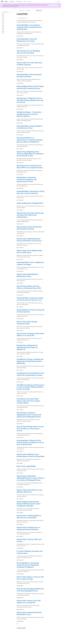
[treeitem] (8, 14)
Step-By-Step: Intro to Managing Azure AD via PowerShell (28, 52)
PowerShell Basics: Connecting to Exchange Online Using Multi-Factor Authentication (29, 27)
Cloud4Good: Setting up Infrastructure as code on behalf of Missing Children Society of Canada (30, 387)
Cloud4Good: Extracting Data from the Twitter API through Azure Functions (30, 374)
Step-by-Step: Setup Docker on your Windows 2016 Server (30, 491)
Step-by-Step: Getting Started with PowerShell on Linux (29, 613)
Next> (18, 623)
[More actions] (43, 10)
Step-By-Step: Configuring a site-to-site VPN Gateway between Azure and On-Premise (30, 100)
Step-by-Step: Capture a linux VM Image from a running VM (28, 601)
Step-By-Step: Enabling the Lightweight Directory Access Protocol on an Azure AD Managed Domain (30, 478)
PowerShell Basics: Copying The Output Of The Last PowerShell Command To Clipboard (28, 565)
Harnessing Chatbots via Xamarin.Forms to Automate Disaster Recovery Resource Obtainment (30, 140)
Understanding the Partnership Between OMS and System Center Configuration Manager (29, 504)
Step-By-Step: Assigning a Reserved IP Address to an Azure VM (30, 334)
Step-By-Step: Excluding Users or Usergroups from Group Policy (28, 528)
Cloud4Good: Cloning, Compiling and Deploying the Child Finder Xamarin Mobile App (30, 361)
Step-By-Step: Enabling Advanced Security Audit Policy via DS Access (29, 240)
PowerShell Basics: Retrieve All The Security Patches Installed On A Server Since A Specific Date (30, 442)
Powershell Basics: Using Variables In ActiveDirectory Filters (29, 127)
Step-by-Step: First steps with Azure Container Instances (29, 64)
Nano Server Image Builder (26, 466)
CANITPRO (28, 10)
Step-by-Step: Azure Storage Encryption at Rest (27, 323)
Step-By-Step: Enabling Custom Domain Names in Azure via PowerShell (30, 455)
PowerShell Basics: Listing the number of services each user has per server (30, 299)
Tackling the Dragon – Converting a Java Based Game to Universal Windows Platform (29, 114)
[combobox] (7, 12)
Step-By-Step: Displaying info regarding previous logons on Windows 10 (27, 347)
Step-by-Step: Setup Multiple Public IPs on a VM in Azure (29, 251)
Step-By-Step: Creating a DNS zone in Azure (29, 540)
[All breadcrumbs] (18, 10)
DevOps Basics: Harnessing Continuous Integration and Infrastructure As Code (26, 179)
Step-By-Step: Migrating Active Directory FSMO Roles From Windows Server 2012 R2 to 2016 (30, 154)
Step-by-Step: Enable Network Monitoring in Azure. (27, 275)
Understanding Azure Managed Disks (30, 203)
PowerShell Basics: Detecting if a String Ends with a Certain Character (30, 192)
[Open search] (56, 2)
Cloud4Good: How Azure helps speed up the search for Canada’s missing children (28, 401)
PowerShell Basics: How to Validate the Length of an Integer (30, 263)
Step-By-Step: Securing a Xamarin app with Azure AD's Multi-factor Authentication (30, 215)
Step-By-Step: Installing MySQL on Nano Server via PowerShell (29, 516)
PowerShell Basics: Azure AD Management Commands (27, 40)
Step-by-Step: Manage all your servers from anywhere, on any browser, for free (30, 428)
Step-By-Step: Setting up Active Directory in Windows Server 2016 (29, 287)
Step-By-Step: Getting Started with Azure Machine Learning (29, 228)
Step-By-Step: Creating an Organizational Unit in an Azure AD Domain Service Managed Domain (29, 415)
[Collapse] (14, 10)
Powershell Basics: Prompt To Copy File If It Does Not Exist (30, 311)
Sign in (58, 1)
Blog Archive (22, 10)
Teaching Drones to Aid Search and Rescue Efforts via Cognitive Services (30, 166)
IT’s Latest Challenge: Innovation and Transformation (30, 552)
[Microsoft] (2, 1)
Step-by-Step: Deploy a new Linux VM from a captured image (30, 578)
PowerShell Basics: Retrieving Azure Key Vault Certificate (29, 75)
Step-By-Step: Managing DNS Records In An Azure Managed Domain (30, 590)
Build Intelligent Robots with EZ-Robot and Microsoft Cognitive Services (30, 87)
